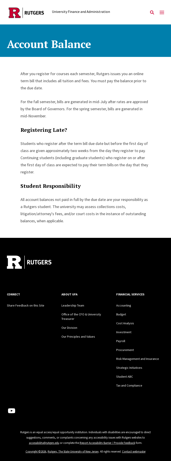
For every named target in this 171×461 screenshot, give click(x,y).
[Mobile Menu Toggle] (162, 13)
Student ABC (124, 377)
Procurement (125, 350)
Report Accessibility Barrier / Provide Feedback (107, 443)
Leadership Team (72, 305)
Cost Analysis (125, 323)
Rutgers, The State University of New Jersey (73, 451)
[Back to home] (36, 263)
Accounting (123, 305)
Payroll (120, 341)
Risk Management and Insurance (137, 359)
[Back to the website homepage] (26, 13)
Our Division (69, 328)
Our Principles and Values (78, 337)
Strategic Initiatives (129, 368)
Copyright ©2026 (36, 451)
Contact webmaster (134, 451)
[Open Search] (152, 13)
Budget (121, 314)
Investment (123, 332)
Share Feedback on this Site (25, 305)
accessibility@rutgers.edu (44, 443)
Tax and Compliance (129, 385)
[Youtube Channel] (11, 410)
